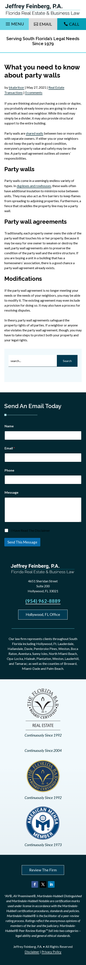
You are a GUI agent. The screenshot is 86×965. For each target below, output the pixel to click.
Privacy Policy (51, 952)
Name (9, 426)
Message (11, 492)
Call (74, 23)
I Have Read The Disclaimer (30, 530)
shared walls (34, 133)
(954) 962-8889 (43, 601)
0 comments (33, 92)
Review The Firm (43, 870)
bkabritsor (16, 87)
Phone (9, 470)
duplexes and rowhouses (34, 186)
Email (45, 23)
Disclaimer (32, 952)
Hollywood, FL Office (43, 614)
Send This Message (22, 542)
